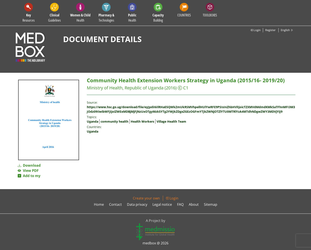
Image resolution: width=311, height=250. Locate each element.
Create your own (146, 198)
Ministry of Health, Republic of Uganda (125, 88)
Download (29, 165)
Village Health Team (171, 121)
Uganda (92, 121)
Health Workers (142, 121)
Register (270, 30)
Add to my (29, 175)
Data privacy (137, 204)
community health (114, 121)
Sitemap (210, 204)
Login (255, 30)
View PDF (28, 170)
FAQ (180, 204)
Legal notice (162, 204)
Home (99, 204)
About (194, 204)
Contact (115, 204)
